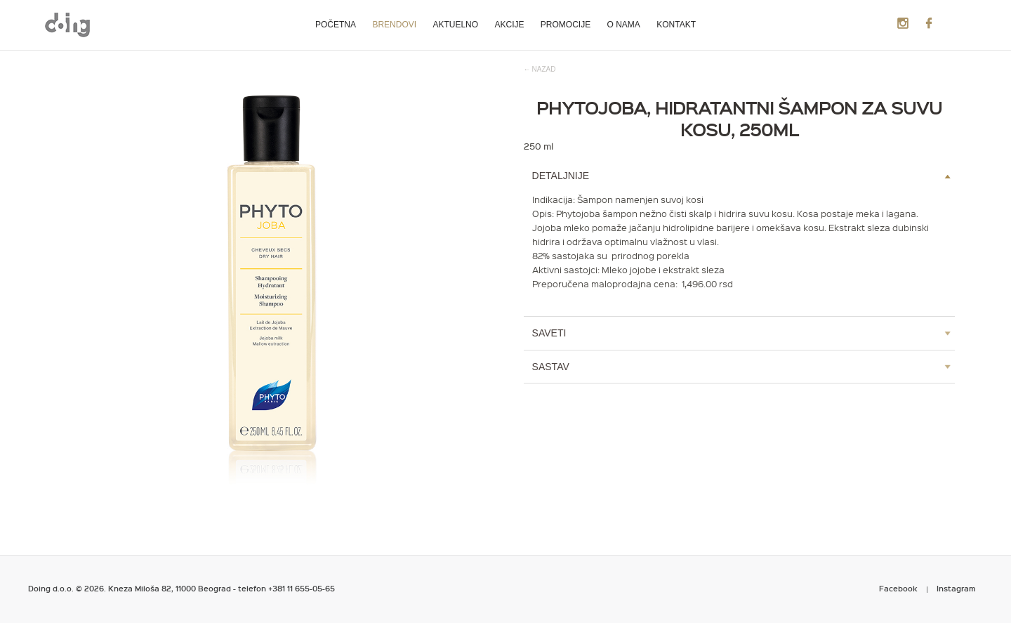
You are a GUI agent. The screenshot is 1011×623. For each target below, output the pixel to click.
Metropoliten (67, 24)
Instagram (956, 588)
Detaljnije (560, 175)
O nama (623, 24)
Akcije (509, 24)
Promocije (565, 24)
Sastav (550, 366)
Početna (335, 24)
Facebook (898, 588)
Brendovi (394, 24)
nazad (544, 69)
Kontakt (676, 24)
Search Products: (951, 23)
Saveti (549, 333)
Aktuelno (455, 24)
